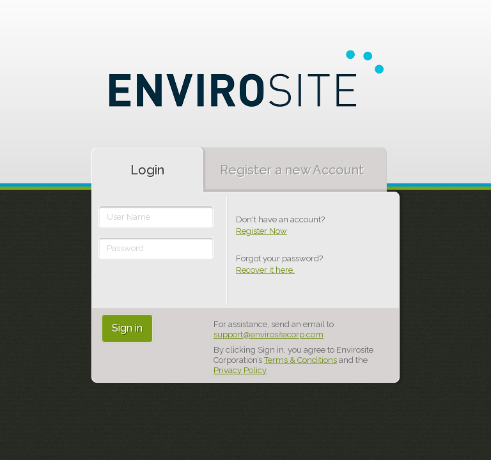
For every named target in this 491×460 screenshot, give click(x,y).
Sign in (127, 328)
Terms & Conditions (300, 360)
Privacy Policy (240, 370)
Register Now (261, 231)
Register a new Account (292, 170)
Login (147, 170)
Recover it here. (265, 270)
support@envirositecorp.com (268, 334)
